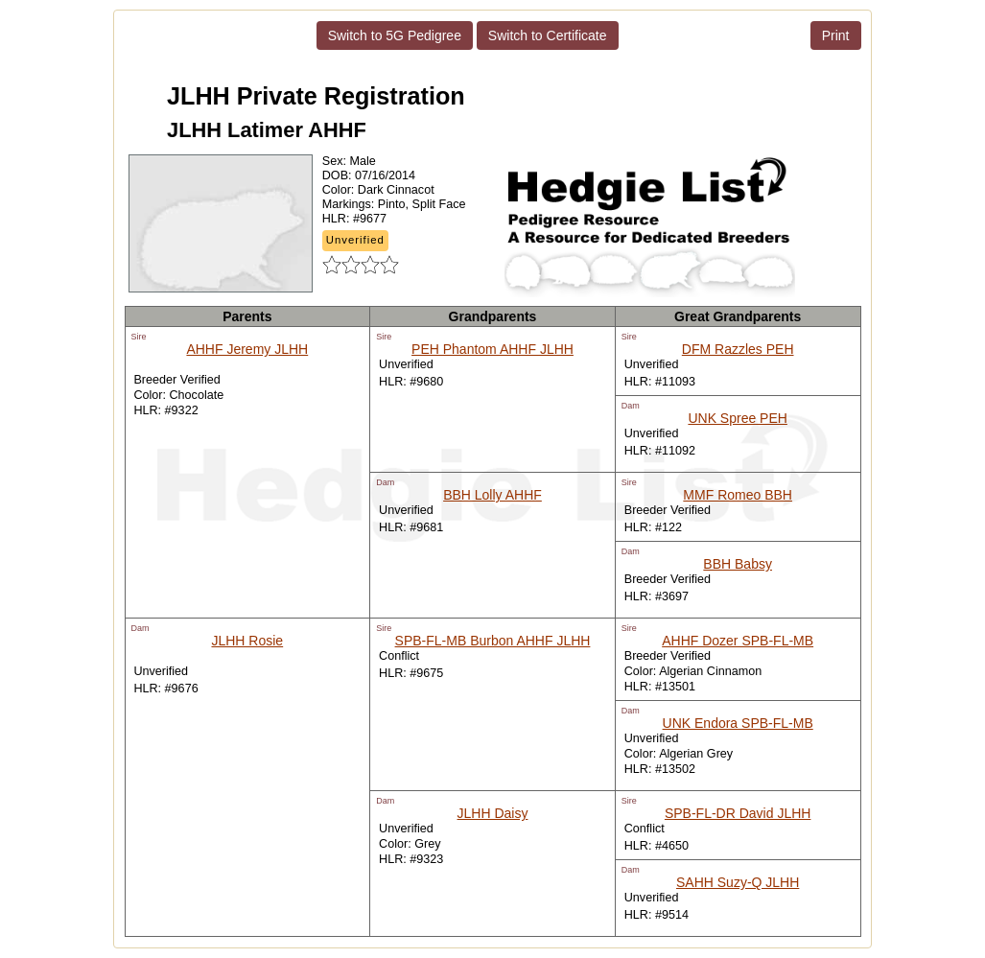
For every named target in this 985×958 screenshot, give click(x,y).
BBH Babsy (737, 564)
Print (836, 35)
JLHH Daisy (492, 813)
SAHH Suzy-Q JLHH (737, 882)
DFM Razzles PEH (738, 349)
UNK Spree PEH (737, 418)
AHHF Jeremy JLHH (247, 349)
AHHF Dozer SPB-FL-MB (737, 640)
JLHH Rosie (247, 640)
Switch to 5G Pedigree (394, 35)
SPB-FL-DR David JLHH (737, 813)
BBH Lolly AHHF (492, 494)
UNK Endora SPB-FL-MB (738, 723)
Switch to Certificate (547, 35)
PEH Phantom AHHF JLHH (492, 349)
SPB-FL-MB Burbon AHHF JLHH (493, 640)
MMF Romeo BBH (737, 494)
